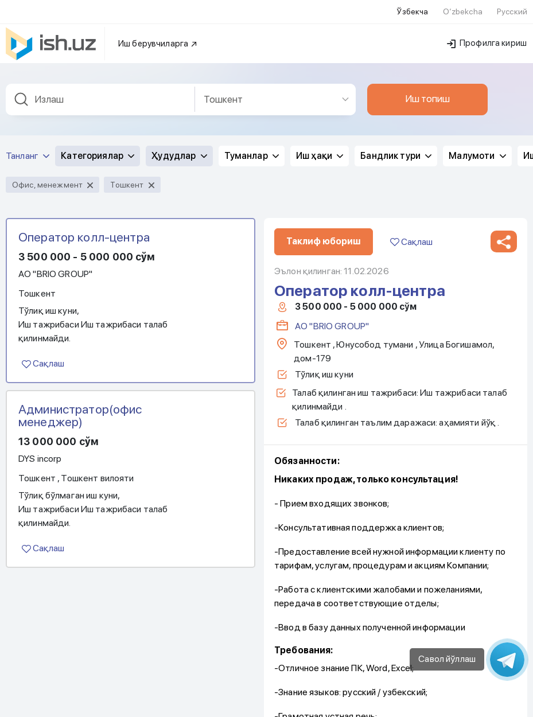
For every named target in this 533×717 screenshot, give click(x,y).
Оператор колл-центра (84, 230)
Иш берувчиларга (158, 37)
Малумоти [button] (477, 148)
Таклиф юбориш (323, 234)
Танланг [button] (27, 148)
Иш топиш (427, 92)
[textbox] (100, 92)
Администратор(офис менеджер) (80, 408)
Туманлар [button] (251, 148)
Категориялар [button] (97, 148)
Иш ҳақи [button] (319, 148)
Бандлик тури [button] (395, 148)
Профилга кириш (487, 36)
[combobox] (100, 92)
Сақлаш (43, 356)
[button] (504, 235)
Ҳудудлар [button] (179, 148)
